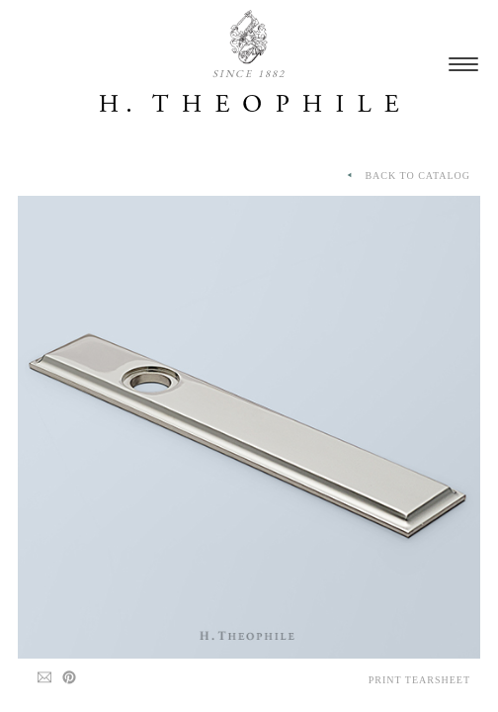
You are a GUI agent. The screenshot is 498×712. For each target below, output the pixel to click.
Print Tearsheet (419, 679)
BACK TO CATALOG (407, 176)
